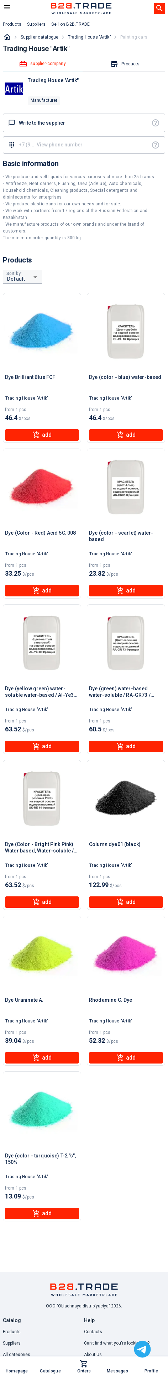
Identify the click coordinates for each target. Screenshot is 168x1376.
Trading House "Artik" (89, 37)
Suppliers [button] (36, 24)
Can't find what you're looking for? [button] (116, 1343)
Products (12, 1331)
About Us (93, 1354)
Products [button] (12, 24)
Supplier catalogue (40, 37)
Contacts (93, 1331)
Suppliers (12, 1343)
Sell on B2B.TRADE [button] (70, 24)
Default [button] (16, 279)
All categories (16, 1354)
